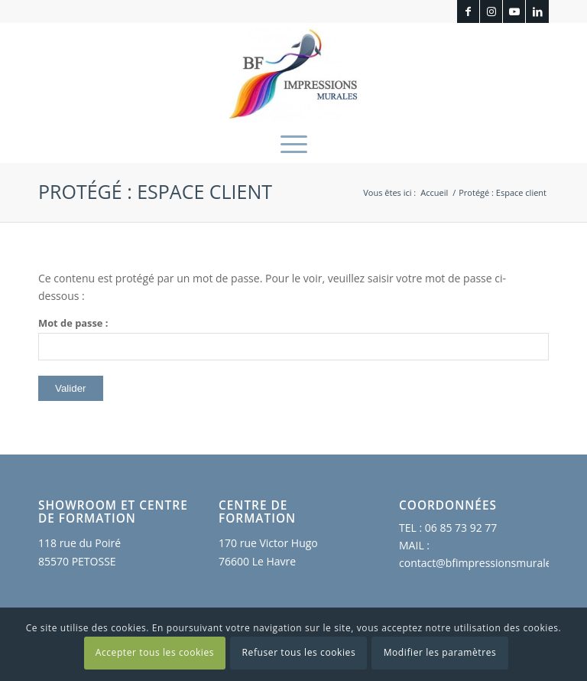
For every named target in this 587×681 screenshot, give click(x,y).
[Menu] (294, 143)
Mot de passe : (293, 338)
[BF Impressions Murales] (293, 73)
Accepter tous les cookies (155, 652)
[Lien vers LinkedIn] (537, 11)
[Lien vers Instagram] (491, 11)
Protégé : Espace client (155, 191)
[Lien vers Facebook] (468, 11)
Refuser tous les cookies (299, 652)
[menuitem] (294, 143)
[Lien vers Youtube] (514, 11)
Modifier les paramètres (440, 652)
